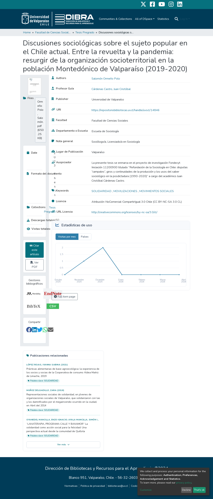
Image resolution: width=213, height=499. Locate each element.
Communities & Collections (115, 19)
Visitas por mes (67, 236)
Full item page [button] (64, 297)
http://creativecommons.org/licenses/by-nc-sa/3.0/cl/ (124, 212)
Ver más (63, 444)
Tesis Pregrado (84, 32)
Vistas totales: (39, 229)
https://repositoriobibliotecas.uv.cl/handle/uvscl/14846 (126, 110)
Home (27, 32)
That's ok (199, 490)
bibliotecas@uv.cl (118, 486)
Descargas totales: (40, 220)
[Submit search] (176, 19)
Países (85, 236)
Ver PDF (34, 265)
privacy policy (183, 482)
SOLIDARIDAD (102, 191)
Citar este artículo (34, 250)
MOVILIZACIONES (125, 191)
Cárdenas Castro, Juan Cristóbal (111, 89)
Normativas (71, 486)
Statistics (163, 19)
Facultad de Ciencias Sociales (53, 32)
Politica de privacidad (93, 486)
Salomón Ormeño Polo (106, 79)
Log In (184, 19)
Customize (146, 490)
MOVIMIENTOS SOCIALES (156, 191)
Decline (186, 490)
